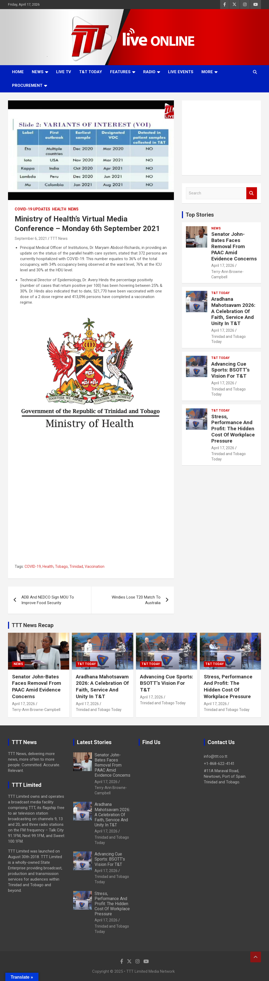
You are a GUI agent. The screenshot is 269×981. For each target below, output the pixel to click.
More (207, 71)
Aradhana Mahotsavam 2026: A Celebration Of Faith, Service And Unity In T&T (233, 311)
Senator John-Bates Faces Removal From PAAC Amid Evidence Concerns (234, 246)
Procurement (27, 85)
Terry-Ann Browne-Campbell (36, 710)
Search (251, 193)
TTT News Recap (32, 625)
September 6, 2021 (31, 238)
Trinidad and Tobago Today (99, 710)
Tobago (61, 566)
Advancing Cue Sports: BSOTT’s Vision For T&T (230, 370)
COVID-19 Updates (32, 209)
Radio (149, 71)
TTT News (59, 238)
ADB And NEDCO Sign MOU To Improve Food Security (47, 600)
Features (120, 71)
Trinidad (76, 566)
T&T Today (90, 71)
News (38, 71)
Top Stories (200, 215)
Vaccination (94, 566)
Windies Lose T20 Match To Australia (136, 600)
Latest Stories (94, 742)
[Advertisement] (221, 137)
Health (59, 209)
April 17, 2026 (222, 265)
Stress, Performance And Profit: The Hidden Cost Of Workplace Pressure (233, 428)
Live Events (180, 71)
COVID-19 (33, 566)
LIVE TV (63, 71)
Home (18, 71)
